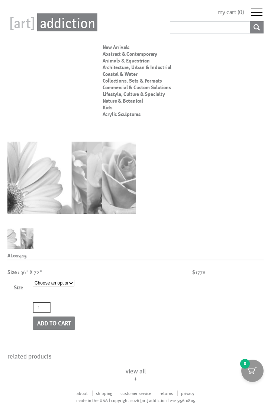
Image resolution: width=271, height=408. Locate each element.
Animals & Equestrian (126, 61)
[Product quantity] (42, 307)
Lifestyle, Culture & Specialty (134, 94)
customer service (135, 393)
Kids (108, 107)
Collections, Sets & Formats (132, 81)
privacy (187, 393)
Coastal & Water (120, 74)
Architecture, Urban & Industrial (137, 67)
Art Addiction (52, 22)
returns (166, 393)
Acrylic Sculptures (122, 114)
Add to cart (54, 323)
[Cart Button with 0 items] (252, 371)
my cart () (230, 12)
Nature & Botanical (123, 101)
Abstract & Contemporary (130, 54)
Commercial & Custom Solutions (137, 87)
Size (18, 287)
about (82, 393)
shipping (104, 393)
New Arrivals (116, 47)
